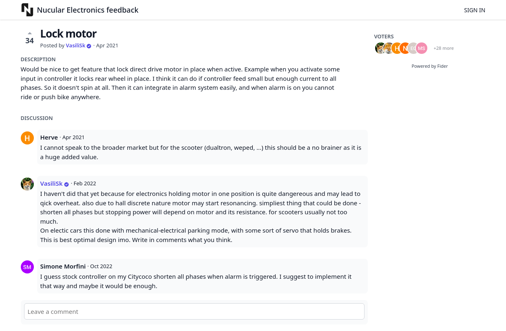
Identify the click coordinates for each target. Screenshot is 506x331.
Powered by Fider (429, 66)
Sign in (474, 10)
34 (29, 37)
